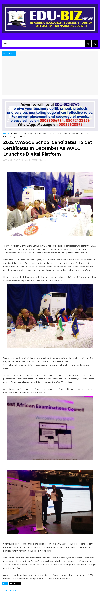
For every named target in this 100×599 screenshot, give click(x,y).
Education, (43, 160)
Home (6, 134)
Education (15, 134)
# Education (15, 583)
